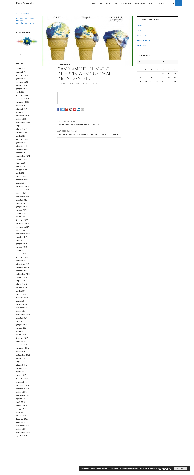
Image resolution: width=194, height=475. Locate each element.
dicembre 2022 (21, 114)
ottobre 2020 (21, 188)
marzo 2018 (20, 285)
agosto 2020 (20, 195)
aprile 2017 (20, 321)
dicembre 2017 (21, 295)
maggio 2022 (20, 130)
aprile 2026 (20, 68)
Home (94, 3)
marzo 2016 (20, 363)
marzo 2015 (20, 402)
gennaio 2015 (21, 408)
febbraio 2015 (21, 405)
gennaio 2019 (21, 253)
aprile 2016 (20, 360)
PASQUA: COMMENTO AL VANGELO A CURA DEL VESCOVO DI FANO (89, 132)
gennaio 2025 (21, 78)
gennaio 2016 (21, 369)
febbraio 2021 (21, 175)
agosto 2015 (20, 385)
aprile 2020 (20, 207)
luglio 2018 (20, 272)
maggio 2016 (20, 356)
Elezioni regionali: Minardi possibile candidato (89, 123)
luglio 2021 (20, 159)
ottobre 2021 (21, 149)
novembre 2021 (22, 146)
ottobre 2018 (21, 262)
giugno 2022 (20, 127)
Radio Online (105, 3)
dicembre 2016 (21, 334)
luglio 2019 (20, 233)
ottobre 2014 (21, 415)
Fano (116, 3)
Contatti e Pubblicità (165, 3)
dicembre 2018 (21, 256)
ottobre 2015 (21, 379)
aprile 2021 (20, 169)
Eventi (150, 3)
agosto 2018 (20, 269)
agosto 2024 (20, 85)
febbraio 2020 (21, 214)
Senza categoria (143, 40)
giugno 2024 (20, 88)
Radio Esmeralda (25, 3)
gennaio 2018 (21, 292)
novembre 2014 (22, 411)
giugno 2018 (20, 275)
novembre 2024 (22, 81)
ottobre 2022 (21, 117)
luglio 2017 (20, 311)
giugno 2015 (20, 392)
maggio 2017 (20, 317)
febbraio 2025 (21, 75)
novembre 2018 (22, 259)
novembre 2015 (22, 376)
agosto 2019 (20, 230)
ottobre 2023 (21, 104)
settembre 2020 (22, 191)
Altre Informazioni (164, 468)
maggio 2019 (20, 240)
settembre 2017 (22, 305)
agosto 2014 (20, 421)
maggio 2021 (20, 165)
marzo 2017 (20, 324)
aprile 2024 (20, 91)
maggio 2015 (20, 395)
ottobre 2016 (21, 340)
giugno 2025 (20, 72)
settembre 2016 (22, 343)
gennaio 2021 (21, 178)
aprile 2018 (20, 282)
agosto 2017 (20, 308)
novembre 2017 (22, 298)
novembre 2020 (22, 185)
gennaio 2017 (21, 330)
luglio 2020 (20, 198)
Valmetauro (140, 3)
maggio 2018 (20, 279)
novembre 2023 (22, 101)
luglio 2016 (20, 350)
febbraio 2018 (21, 288)
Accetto (180, 468)
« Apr (139, 85)
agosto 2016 (20, 347)
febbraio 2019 (21, 250)
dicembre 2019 (21, 217)
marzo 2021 (20, 172)
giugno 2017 (20, 314)
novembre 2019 (22, 220)
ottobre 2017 (21, 301)
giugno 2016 (20, 353)
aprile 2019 (20, 243)
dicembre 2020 (21, 182)
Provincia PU (126, 3)
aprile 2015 (20, 398)
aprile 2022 (20, 133)
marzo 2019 (20, 246)
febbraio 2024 (21, 94)
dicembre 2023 (21, 98)
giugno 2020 (20, 201)
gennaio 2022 (21, 140)
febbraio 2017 (21, 327)
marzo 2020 (20, 211)
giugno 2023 (20, 107)
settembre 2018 (22, 266)
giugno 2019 (20, 237)
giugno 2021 (20, 162)
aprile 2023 (20, 110)
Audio (62, 84)
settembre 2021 (22, 153)
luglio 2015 (20, 389)
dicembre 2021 (21, 143)
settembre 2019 (22, 227)
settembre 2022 (22, 120)
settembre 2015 (22, 382)
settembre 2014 (22, 418)
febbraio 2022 (21, 136)
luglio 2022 (20, 123)
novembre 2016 (22, 337)
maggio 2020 (20, 204)
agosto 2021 (20, 156)
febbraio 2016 (21, 366)
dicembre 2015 (21, 372)
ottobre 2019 (21, 224)
